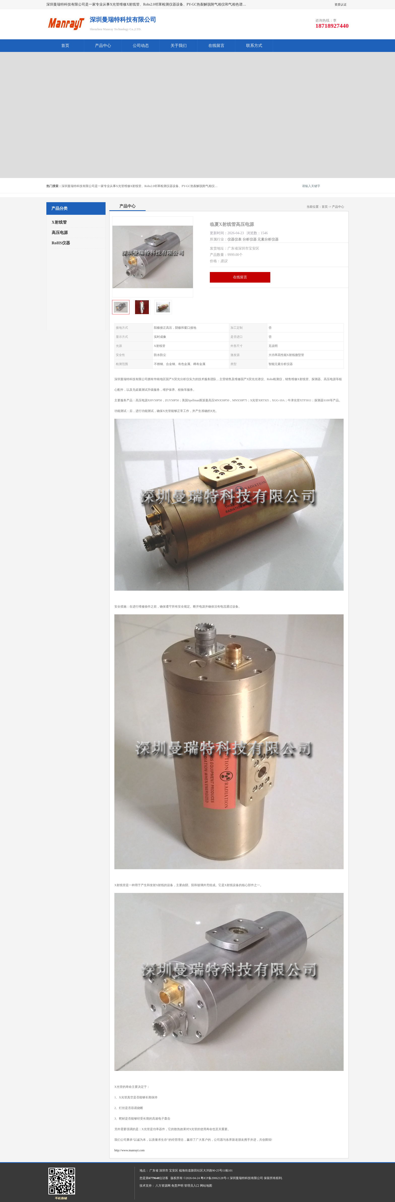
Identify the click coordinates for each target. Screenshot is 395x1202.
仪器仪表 (234, 239)
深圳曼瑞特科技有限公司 (246, 1178)
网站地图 (206, 1185)
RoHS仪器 (61, 243)
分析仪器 (250, 239)
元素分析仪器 (268, 239)
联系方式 (254, 45)
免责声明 (177, 1185)
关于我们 (179, 45)
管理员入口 (191, 1185)
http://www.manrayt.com (129, 1150)
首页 (65, 45)
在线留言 (216, 45)
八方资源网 (163, 1185)
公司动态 (141, 45)
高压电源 (60, 232)
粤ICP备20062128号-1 (215, 1178)
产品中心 (103, 45)
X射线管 (59, 222)
